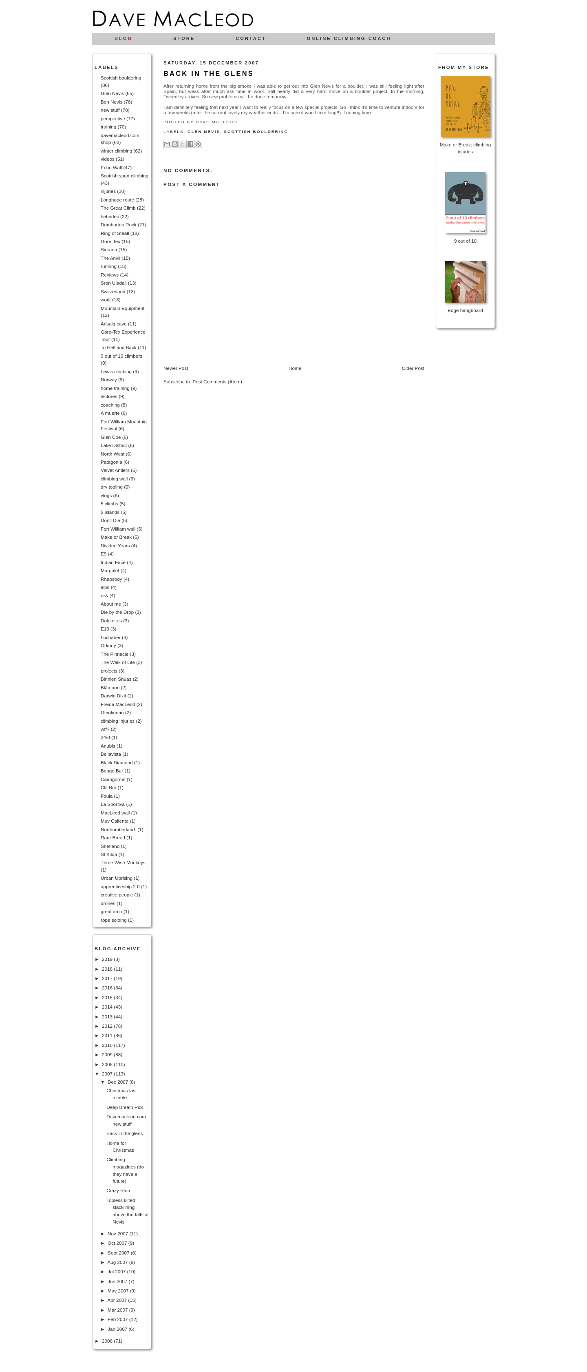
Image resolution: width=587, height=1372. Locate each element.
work (106, 299)
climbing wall (114, 478)
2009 (108, 1054)
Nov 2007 (118, 1233)
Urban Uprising (116, 878)
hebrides (110, 216)
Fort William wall (118, 528)
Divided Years (115, 545)
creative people (117, 894)
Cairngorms (113, 779)
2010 (108, 1045)
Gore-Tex (110, 241)
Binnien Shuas (116, 679)
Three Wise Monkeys (123, 862)
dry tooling (112, 486)
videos (108, 159)
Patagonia (111, 462)
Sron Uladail (114, 282)
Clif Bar (108, 787)
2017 (108, 978)
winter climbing (116, 150)
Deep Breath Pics (124, 1107)
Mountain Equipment (122, 308)
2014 (108, 1006)
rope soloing (114, 920)
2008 (108, 1064)
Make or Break (116, 537)
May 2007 (119, 1290)
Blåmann (110, 687)
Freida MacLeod (118, 704)
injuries (108, 191)
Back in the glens (124, 1133)
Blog (123, 38)
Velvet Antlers (115, 470)
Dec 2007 (118, 1081)
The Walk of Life (118, 662)
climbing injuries (118, 721)
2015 (108, 997)
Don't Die (110, 520)
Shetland (110, 846)
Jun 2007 (118, 1281)
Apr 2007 (117, 1300)
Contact (251, 38)
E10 (105, 628)
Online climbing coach (349, 38)
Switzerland (113, 291)
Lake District (114, 445)
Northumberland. (118, 829)
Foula (107, 796)
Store (184, 38)
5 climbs (109, 503)
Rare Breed (113, 837)
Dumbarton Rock (119, 224)
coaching (110, 404)
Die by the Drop (117, 612)
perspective (113, 118)
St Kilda (109, 854)
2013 (108, 1016)
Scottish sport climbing (124, 175)
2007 (108, 1073)
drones (108, 903)
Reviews (110, 274)
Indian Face (113, 562)
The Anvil (110, 258)
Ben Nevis (111, 101)
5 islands (110, 512)
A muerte (110, 413)
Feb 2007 (118, 1319)
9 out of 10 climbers (121, 355)
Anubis (108, 745)
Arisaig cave (114, 323)
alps (105, 587)
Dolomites (111, 620)
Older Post (413, 368)
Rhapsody (111, 579)
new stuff (110, 110)
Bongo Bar (112, 770)
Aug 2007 (118, 1262)
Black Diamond (117, 762)
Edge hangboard (465, 310)
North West (112, 453)
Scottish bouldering (121, 77)
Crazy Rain (118, 1190)
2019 (108, 959)
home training (115, 388)
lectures (109, 396)
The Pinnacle (114, 654)
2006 (108, 1340)
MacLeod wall (115, 812)
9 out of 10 (465, 240)
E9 (103, 553)
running (109, 266)
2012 (108, 1026)
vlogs (106, 495)
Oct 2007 (118, 1243)
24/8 (105, 737)
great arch (111, 911)
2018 (108, 968)
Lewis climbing (116, 371)
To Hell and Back (119, 347)
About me (111, 603)
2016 (108, 987)
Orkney (108, 645)
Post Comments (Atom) (217, 381)
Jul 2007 (117, 1271)
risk (104, 595)
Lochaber (111, 637)
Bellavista (111, 754)
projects (109, 670)
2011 (108, 1035)
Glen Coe (111, 437)
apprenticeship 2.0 (120, 886)
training (108, 126)
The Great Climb (118, 207)
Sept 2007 (119, 1252)
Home (295, 368)
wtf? (105, 729)
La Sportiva (113, 804)
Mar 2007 (118, 1309)
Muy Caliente (114, 820)
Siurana (109, 249)
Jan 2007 (118, 1329)
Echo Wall (111, 167)
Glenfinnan (112, 712)
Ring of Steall (115, 233)
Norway (109, 379)
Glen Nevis (112, 93)
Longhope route (117, 199)
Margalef (110, 570)
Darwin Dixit (113, 695)
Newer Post (175, 368)
